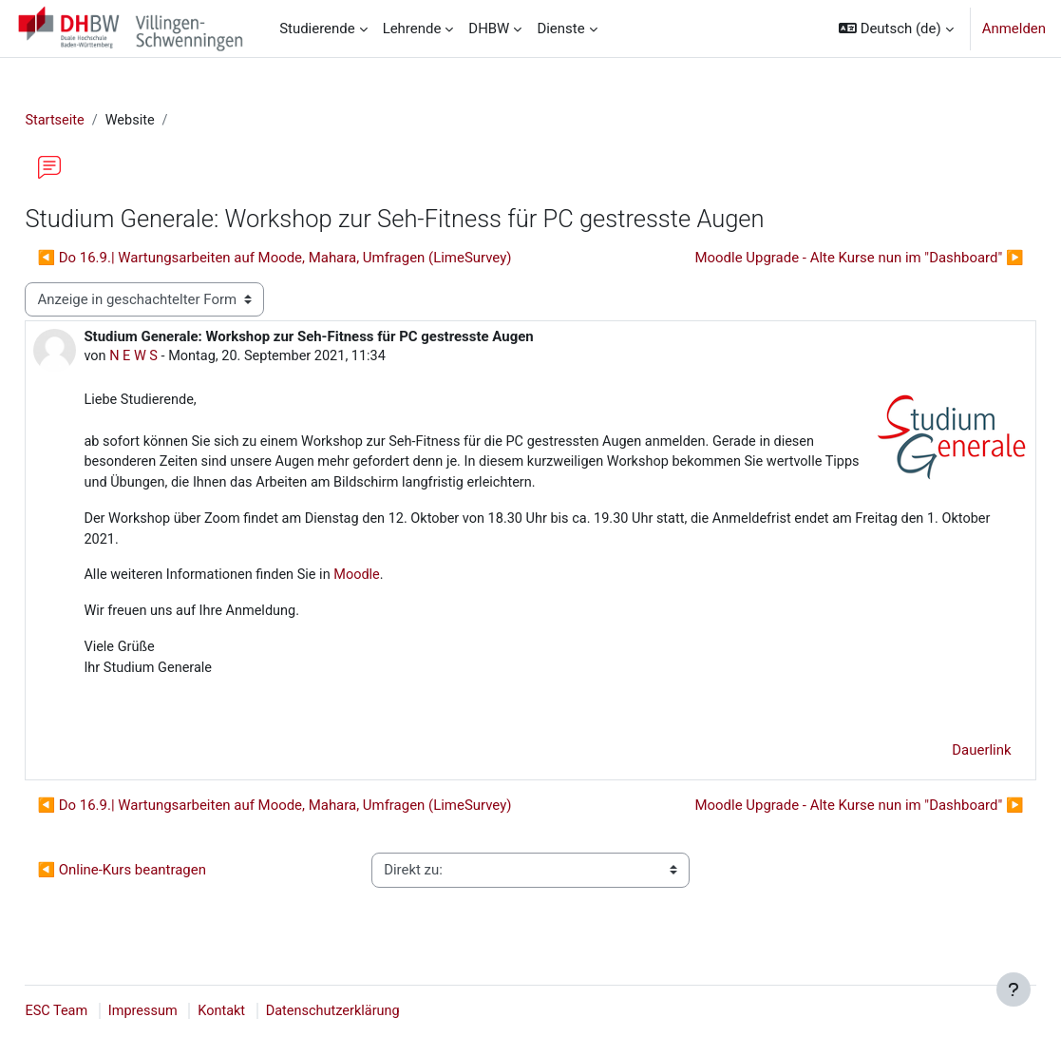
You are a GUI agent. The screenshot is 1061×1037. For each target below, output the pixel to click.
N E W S (177, 357)
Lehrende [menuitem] (412, 28)
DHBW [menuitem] (488, 28)
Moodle (406, 581)
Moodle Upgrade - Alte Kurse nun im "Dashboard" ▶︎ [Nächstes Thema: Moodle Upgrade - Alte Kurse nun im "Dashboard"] (817, 258)
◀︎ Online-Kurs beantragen (164, 879)
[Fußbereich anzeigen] (1013, 989)
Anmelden (1014, 28)
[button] (896, 28)
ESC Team (99, 1011)
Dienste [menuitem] (560, 28)
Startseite (97, 120)
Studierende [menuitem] (317, 28)
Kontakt (269, 1011)
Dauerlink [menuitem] (939, 759)
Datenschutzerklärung (383, 1011)
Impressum (188, 1011)
